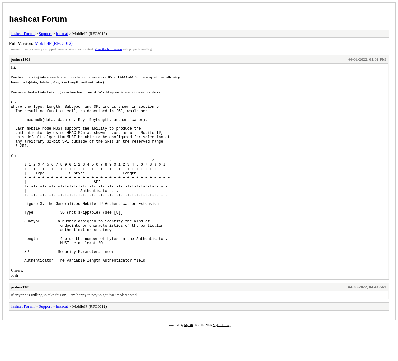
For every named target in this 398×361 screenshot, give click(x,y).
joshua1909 (20, 59)
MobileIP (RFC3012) (54, 43)
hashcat (62, 33)
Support (45, 33)
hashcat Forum (38, 19)
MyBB (188, 357)
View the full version (108, 49)
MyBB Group (221, 357)
